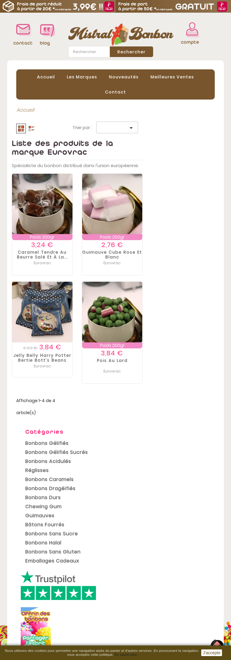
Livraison (76, 582)
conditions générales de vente (40, 556)
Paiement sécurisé (88, 624)
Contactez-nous (86, 633)
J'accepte (211, 652)
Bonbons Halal (39, 239)
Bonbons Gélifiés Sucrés (48, 148)
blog (45, 43)
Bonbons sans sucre (47, 230)
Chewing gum (39, 203)
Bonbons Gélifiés (42, 139)
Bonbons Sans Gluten (48, 248)
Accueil (46, 77)
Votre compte (136, 575)
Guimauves (35, 212)
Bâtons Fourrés (40, 221)
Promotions (25, 582)
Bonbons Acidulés (43, 157)
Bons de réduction (142, 626)
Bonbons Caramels (45, 176)
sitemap (76, 642)
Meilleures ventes (33, 600)
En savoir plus (126, 654)
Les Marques (82, 77)
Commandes (136, 598)
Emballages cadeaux (48, 257)
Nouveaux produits (34, 591)
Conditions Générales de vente (82, 607)
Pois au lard (184, 360)
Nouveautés (124, 77)
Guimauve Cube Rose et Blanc (184, 254)
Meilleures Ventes (172, 77)
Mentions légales (86, 591)
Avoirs (127, 607)
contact (22, 43)
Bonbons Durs (38, 194)
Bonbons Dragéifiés (46, 185)
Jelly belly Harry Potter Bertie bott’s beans (114, 357)
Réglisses (32, 166)
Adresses (131, 617)
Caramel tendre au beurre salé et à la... (114, 254)
